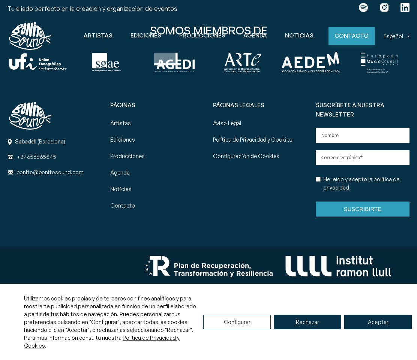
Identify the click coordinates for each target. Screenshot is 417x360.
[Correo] (50, 172)
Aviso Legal (227, 123)
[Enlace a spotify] (363, 9)
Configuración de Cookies (246, 156)
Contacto (351, 35)
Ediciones (145, 35)
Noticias (299, 35)
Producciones (202, 35)
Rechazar (307, 322)
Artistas (98, 35)
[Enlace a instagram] (384, 9)
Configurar (237, 322)
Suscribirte (363, 209)
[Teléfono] (36, 156)
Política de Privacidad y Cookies (252, 139)
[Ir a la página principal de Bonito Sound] (30, 36)
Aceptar (378, 322)
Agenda (255, 35)
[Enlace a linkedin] (405, 9)
